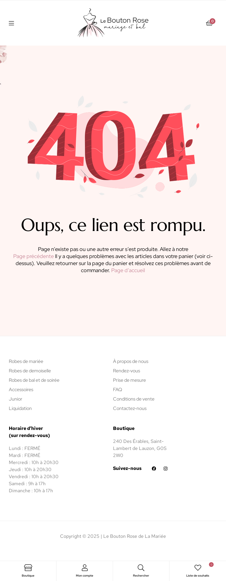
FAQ (117, 389)
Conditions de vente (133, 399)
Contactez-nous (130, 408)
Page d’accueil (128, 270)
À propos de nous (130, 361)
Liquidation (20, 408)
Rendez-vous (126, 371)
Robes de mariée (26, 361)
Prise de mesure (129, 380)
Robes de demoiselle (30, 371)
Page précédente (33, 256)
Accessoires (21, 389)
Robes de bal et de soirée (34, 380)
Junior (15, 399)
